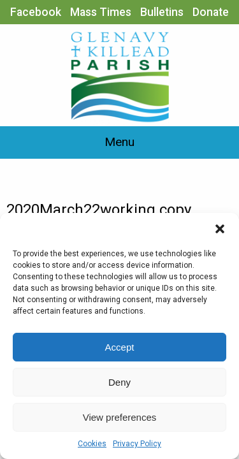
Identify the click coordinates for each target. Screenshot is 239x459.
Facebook (35, 12)
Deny (119, 382)
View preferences (120, 417)
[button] (220, 228)
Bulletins (162, 12)
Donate (210, 12)
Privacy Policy (137, 443)
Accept (119, 347)
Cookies (92, 443)
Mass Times (100, 12)
